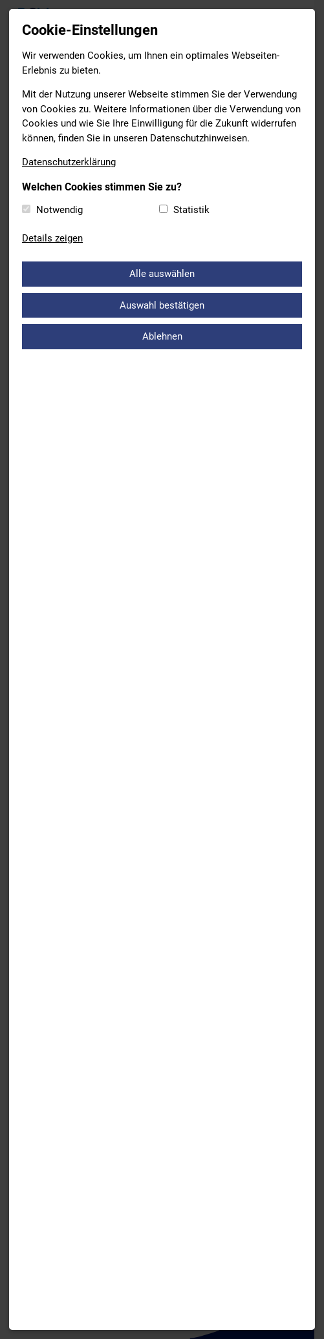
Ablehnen (162, 336)
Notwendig (59, 210)
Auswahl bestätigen (162, 305)
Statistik (191, 210)
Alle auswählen (162, 274)
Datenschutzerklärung (69, 162)
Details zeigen (52, 238)
